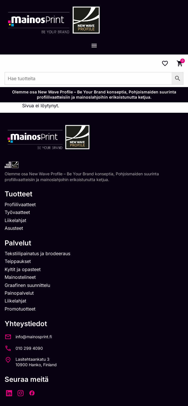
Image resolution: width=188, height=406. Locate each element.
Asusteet (14, 228)
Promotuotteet (20, 309)
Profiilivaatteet (20, 204)
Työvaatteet (17, 212)
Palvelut (18, 243)
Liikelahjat (15, 220)
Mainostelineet (20, 277)
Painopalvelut (19, 293)
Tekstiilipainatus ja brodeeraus (37, 253)
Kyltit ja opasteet (23, 269)
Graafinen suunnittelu (27, 285)
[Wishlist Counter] (165, 63)
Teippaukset (18, 261)
